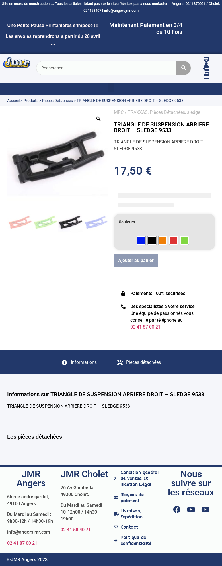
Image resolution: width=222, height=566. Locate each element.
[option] (57, 159)
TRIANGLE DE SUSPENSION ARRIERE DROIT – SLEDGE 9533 (161, 127)
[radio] (141, 240)
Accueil (13, 100)
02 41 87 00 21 (22, 543)
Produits (30, 100)
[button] (111, 87)
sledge (193, 112)
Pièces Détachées (57, 100)
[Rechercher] (183, 68)
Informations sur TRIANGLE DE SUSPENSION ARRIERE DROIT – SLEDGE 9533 (105, 394)
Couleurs (127, 222)
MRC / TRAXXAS (131, 112)
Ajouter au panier (136, 260)
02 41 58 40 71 (76, 529)
